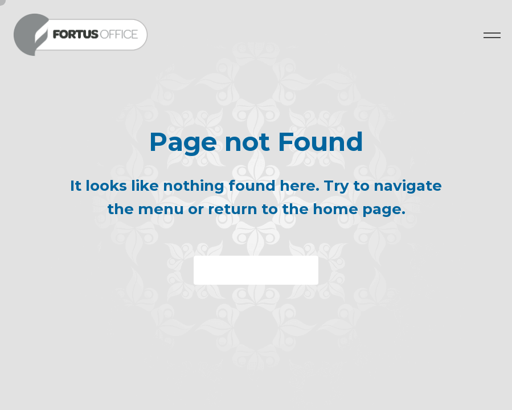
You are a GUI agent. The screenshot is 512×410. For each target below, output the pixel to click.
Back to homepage (256, 270)
